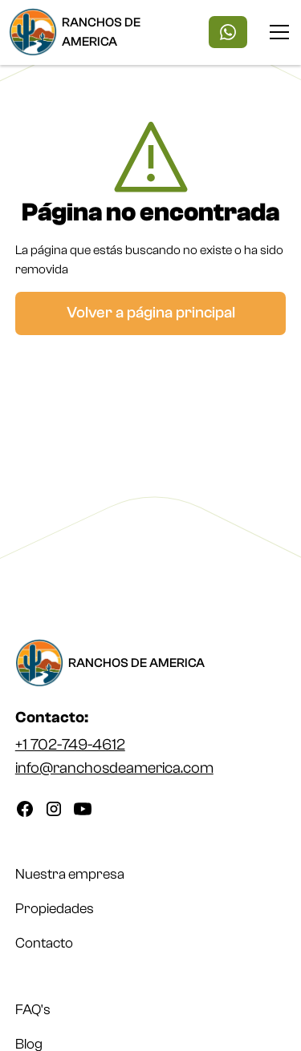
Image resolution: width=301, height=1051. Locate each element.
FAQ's (33, 1009)
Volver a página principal (151, 312)
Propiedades (54, 908)
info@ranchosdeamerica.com (114, 768)
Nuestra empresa (69, 874)
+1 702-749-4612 (70, 745)
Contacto (44, 943)
